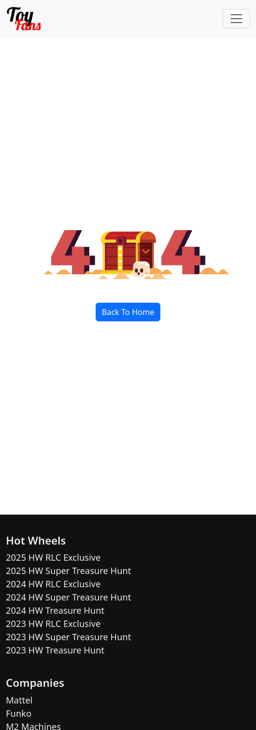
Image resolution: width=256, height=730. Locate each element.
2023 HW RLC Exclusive (53, 623)
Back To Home (128, 312)
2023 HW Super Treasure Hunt (68, 637)
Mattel (19, 700)
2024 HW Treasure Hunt (55, 610)
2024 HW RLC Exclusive (53, 584)
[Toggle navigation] (236, 18)
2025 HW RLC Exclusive (53, 557)
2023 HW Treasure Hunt (55, 650)
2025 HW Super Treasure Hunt (68, 570)
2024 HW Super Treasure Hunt (68, 597)
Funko (18, 713)
